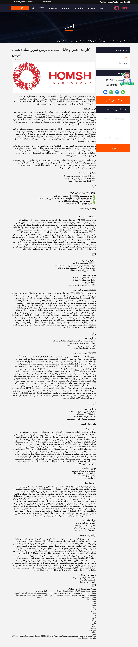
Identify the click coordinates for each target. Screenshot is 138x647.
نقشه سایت (31, 595)
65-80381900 (44, 2)
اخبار (122, 41)
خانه (102, 8)
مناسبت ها (54, 8)
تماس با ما (66, 8)
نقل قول (20, 8)
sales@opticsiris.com (23, 2)
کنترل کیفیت (19, 593)
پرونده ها (39, 595)
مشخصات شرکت (40, 593)
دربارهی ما (80, 8)
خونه (128, 41)
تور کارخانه (29, 593)
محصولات (92, 8)
